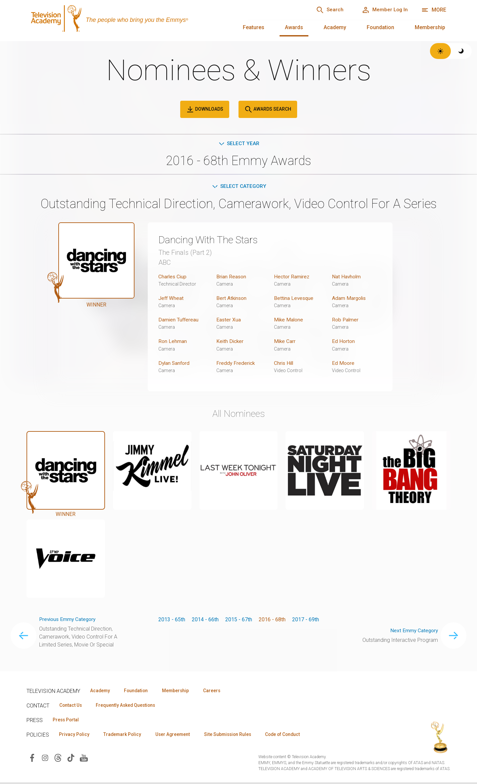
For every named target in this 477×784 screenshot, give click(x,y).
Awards (294, 27)
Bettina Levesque (294, 299)
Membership (430, 27)
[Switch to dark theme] (461, 51)
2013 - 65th (171, 620)
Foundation (380, 27)
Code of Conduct (294, 736)
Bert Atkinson (231, 299)
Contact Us (71, 706)
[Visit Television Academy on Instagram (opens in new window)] (45, 759)
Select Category (238, 187)
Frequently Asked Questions (129, 706)
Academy (335, 27)
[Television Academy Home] (130, 20)
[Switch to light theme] (440, 51)
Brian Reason (231, 277)
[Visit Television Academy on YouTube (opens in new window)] (83, 759)
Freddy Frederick (236, 364)
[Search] (325, 10)
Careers (219, 691)
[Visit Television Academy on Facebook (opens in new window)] (32, 759)
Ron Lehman (172, 342)
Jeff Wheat (171, 299)
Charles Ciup (172, 277)
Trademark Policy (125, 736)
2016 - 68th (272, 620)
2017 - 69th (305, 620)
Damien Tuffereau (178, 320)
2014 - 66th (205, 620)
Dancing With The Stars (212, 240)
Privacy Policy (75, 736)
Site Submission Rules (235, 736)
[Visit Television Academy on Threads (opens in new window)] (58, 759)
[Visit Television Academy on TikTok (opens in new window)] (71, 759)
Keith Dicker (230, 342)
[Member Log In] (383, 10)
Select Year (238, 143)
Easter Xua (228, 320)
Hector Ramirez (292, 277)
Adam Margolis (349, 299)
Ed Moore (343, 364)
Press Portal (66, 721)
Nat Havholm (346, 277)
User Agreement (178, 736)
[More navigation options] (434, 10)
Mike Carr (285, 342)
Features (253, 27)
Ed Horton (343, 342)
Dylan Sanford (174, 364)
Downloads (204, 109)
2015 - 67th (238, 620)
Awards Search (267, 109)
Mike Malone (289, 320)
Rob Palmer (345, 320)
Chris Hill (284, 364)
